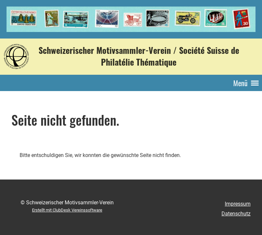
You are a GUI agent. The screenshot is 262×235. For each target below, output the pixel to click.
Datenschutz (236, 214)
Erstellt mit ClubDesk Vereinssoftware (67, 210)
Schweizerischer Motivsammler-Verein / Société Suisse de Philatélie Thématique (139, 56)
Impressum (238, 204)
